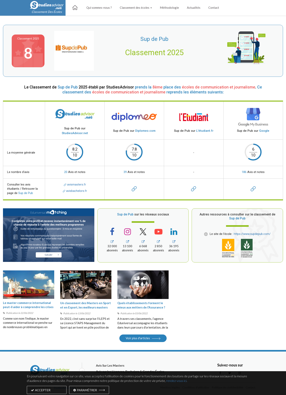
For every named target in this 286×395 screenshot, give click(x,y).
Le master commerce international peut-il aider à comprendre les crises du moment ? (28, 307)
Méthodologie (169, 7)
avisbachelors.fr (75, 191)
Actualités (193, 7)
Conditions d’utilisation (195, 387)
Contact (213, 7)
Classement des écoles (136, 7)
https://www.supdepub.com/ (252, 234)
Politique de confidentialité (227, 387)
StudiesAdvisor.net (65, 387)
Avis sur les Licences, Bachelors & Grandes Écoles (130, 371)
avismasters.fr (75, 184)
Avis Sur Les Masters (110, 365)
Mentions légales (170, 387)
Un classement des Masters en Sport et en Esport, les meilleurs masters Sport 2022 (85, 307)
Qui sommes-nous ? (99, 7)
